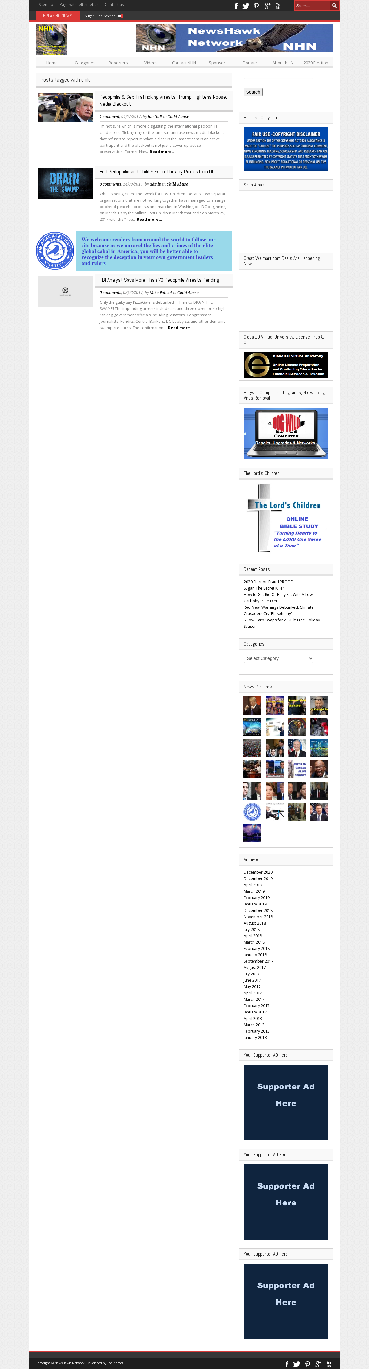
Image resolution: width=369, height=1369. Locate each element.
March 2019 (254, 891)
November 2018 (258, 916)
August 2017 (255, 967)
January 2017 (255, 1012)
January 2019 (255, 904)
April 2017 (253, 993)
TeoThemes (115, 1363)
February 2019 (257, 897)
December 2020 (258, 872)
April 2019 (253, 885)
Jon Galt (155, 116)
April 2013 (253, 1018)
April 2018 (253, 936)
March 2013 (254, 1024)
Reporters (118, 62)
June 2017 (252, 980)
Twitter (246, 5)
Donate (250, 62)
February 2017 (257, 1005)
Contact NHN (184, 62)
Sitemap (46, 4)
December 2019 (258, 878)
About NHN (283, 62)
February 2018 (257, 948)
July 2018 (252, 929)
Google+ (267, 5)
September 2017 (258, 961)
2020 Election (316, 62)
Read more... (162, 151)
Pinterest (256, 5)
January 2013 (255, 1037)
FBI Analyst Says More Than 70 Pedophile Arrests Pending (159, 279)
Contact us (114, 4)
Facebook (236, 5)
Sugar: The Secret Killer (105, 15)
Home (52, 62)
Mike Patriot (161, 292)
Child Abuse (178, 116)
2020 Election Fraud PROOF (268, 582)
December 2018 (258, 910)
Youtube (278, 5)
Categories (85, 62)
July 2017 (252, 974)
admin (155, 184)
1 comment (109, 116)
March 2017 (254, 999)
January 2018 (255, 955)
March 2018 (254, 942)
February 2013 (257, 1031)
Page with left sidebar (79, 4)
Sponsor (217, 62)
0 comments (110, 184)
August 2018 (255, 923)
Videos (151, 62)
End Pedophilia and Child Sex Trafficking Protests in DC (157, 171)
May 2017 (252, 986)
